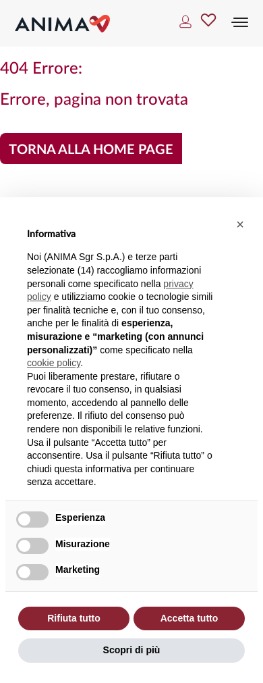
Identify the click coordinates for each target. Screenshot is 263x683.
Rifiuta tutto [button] (73, 618)
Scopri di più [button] (131, 649)
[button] (240, 224)
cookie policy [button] (53, 362)
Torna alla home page (91, 150)
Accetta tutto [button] (189, 618)
